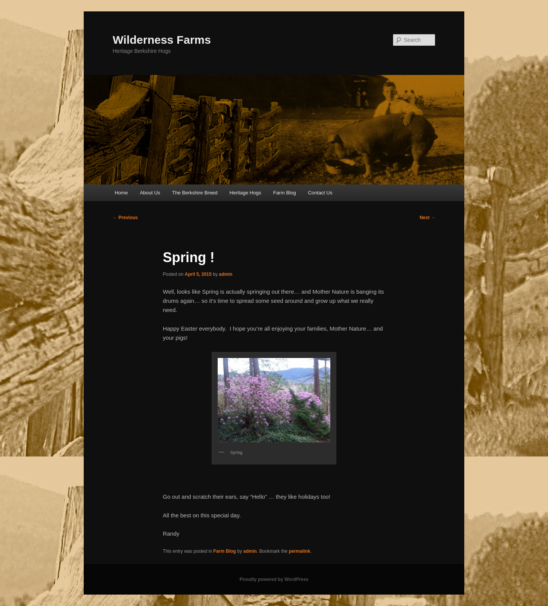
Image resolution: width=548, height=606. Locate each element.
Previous (125, 217)
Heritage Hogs (245, 193)
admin (225, 274)
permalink (300, 551)
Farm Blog (284, 193)
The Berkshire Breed (194, 193)
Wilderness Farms (162, 39)
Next (427, 217)
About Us (150, 193)
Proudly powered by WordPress (273, 579)
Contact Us (320, 193)
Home (121, 193)
